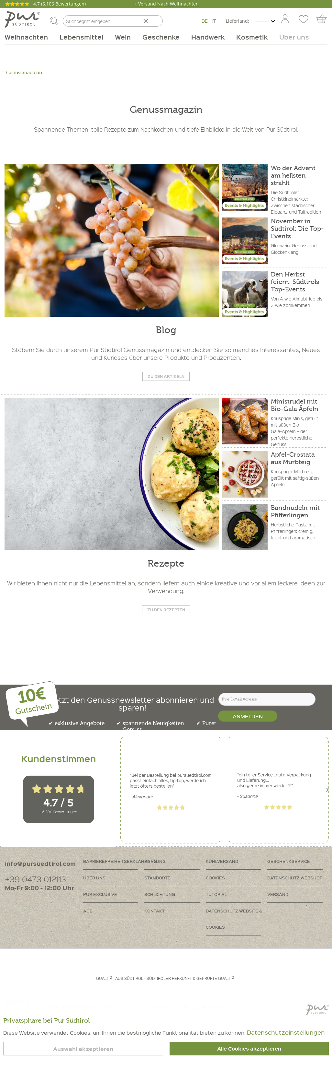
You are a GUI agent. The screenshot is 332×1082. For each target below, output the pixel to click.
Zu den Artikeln (166, 376)
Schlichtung (159, 894)
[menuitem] (285, 19)
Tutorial (216, 894)
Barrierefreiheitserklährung (114, 861)
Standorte (157, 877)
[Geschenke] (161, 37)
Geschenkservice (288, 861)
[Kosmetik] (251, 37)
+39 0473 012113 (35, 879)
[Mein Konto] (285, 19)
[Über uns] (291, 37)
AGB (88, 910)
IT (214, 21)
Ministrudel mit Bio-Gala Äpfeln (294, 405)
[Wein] (123, 37)
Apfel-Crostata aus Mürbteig (293, 458)
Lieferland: (237, 21)
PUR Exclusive (100, 894)
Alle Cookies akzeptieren (249, 1048)
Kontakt (154, 910)
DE (205, 21)
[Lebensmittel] (81, 37)
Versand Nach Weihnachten (168, 4)
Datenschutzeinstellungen (286, 1032)
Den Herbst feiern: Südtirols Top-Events (295, 282)
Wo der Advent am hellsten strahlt (293, 175)
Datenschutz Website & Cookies (234, 919)
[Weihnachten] (29, 37)
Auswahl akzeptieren (83, 1049)
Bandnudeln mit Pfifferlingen (295, 511)
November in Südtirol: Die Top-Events (297, 229)
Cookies (215, 877)
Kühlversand (222, 861)
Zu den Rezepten (166, 609)
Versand (277, 894)
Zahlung (155, 861)
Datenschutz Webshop (295, 877)
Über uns (94, 877)
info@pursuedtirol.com (40, 863)
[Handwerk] (207, 37)
